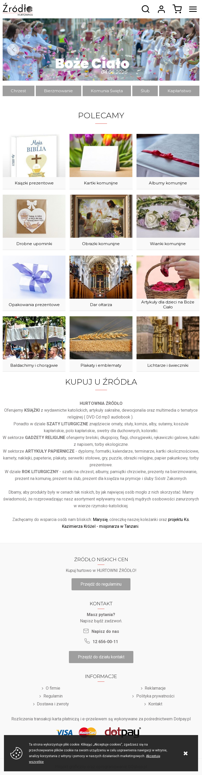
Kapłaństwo (179, 90)
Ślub (145, 90)
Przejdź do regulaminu (101, 584)
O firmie (53, 688)
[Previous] (13, 50)
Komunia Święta (107, 90)
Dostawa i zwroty (53, 703)
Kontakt (155, 703)
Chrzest (18, 90)
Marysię (100, 519)
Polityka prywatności (155, 696)
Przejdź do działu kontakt (101, 656)
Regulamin (53, 696)
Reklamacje (155, 688)
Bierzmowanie (58, 90)
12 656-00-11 (105, 641)
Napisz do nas (105, 631)
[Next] (189, 50)
